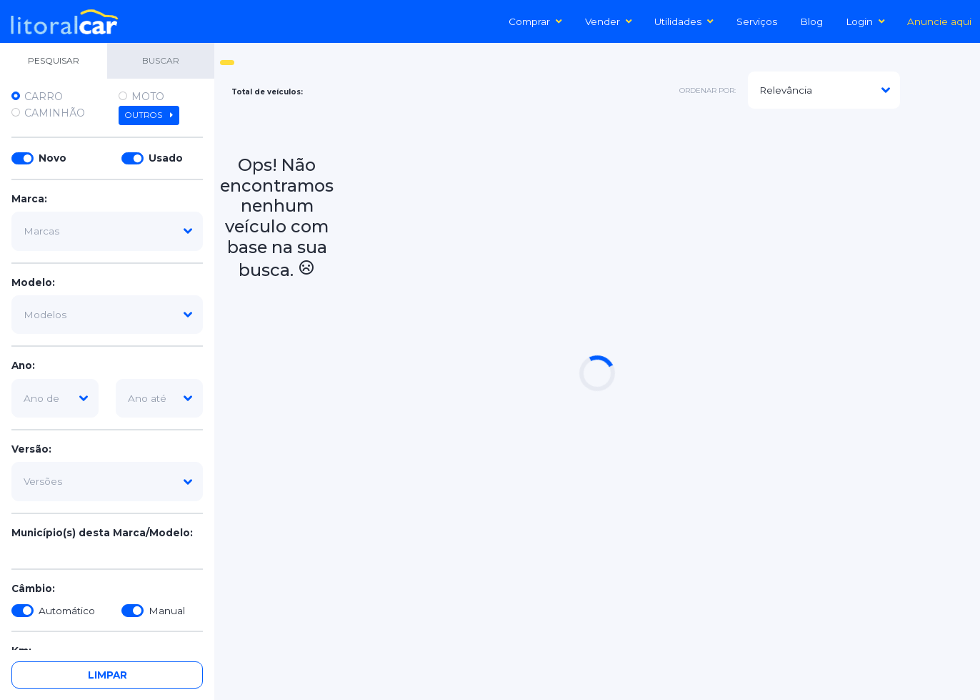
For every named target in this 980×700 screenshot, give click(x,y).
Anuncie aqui (939, 21)
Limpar (107, 675)
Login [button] (865, 21)
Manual (167, 610)
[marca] (107, 231)
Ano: (23, 365)
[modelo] (107, 314)
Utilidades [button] (684, 21)
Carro (43, 96)
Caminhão (54, 113)
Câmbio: (33, 588)
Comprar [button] (535, 21)
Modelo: (33, 282)
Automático (67, 610)
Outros (149, 115)
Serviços (756, 21)
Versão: (31, 449)
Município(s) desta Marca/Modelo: (102, 532)
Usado (166, 158)
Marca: (29, 198)
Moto (147, 96)
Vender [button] (608, 21)
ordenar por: (707, 90)
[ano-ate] (159, 398)
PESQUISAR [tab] (53, 60)
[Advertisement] (657, 221)
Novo (52, 158)
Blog (811, 21)
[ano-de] (55, 398)
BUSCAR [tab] (160, 60)
